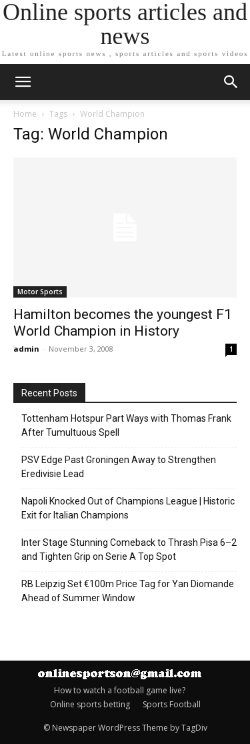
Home (25, 113)
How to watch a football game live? (119, 690)
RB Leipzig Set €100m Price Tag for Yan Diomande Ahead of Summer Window (127, 591)
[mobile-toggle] (22, 82)
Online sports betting (90, 704)
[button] (231, 82)
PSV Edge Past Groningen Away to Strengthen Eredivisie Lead (118, 466)
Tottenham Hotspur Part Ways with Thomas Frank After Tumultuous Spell (126, 425)
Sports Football (172, 704)
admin (26, 349)
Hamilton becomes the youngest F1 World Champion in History (122, 322)
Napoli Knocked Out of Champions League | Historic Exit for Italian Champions (128, 508)
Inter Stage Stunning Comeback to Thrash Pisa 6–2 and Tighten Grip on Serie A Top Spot (129, 549)
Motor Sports (40, 291)
